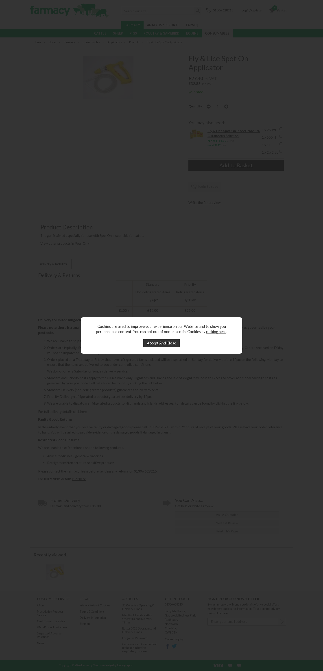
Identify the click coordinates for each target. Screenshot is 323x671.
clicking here (216, 331)
